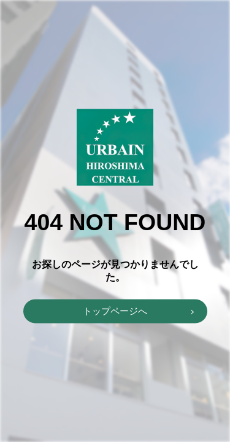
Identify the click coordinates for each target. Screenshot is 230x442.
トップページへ (115, 311)
